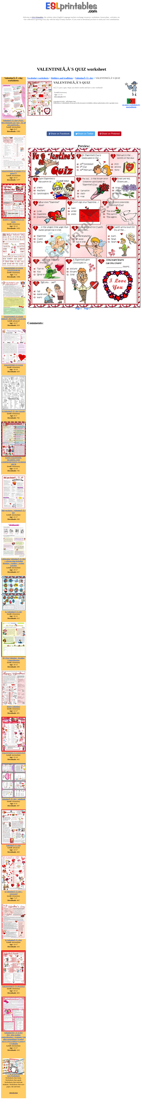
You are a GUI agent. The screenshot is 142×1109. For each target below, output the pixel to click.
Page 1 (78, 308)
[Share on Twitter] (84, 133)
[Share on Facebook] (59, 133)
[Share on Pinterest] (109, 133)
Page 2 (87, 308)
